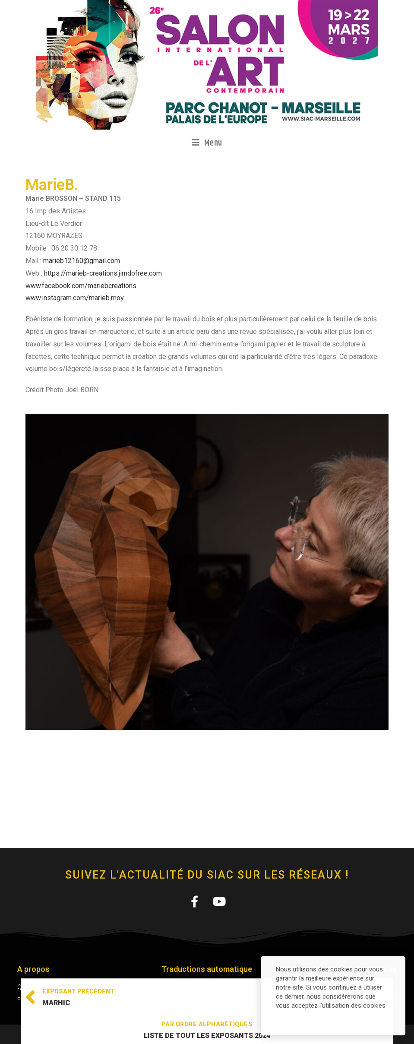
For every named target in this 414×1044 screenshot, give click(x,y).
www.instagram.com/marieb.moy (74, 298)
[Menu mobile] (207, 143)
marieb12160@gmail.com (81, 261)
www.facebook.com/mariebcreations (80, 286)
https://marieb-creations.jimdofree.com (103, 273)
